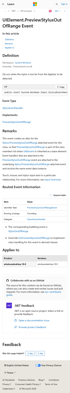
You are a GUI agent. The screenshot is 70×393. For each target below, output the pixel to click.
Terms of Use (51, 384)
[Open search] (57, 4)
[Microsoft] (35, 4)
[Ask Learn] (50, 11)
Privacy (5, 384)
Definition (9, 39)
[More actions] (65, 11)
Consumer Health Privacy (27, 384)
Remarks (9, 43)
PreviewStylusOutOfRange (16, 121)
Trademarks (7, 388)
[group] (35, 92)
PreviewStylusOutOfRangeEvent (42, 207)
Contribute (54, 379)
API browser (26, 10)
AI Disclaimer (8, 379)
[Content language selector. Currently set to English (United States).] (16, 365)
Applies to (9, 47)
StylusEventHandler (12, 107)
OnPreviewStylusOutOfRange (34, 237)
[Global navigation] (3, 4)
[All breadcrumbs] (5, 11)
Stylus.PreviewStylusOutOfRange (19, 142)
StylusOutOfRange (18, 231)
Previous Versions (26, 379)
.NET (13, 10)
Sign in (64, 3)
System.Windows (23, 62)
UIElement (28, 151)
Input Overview (52, 179)
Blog (41, 379)
